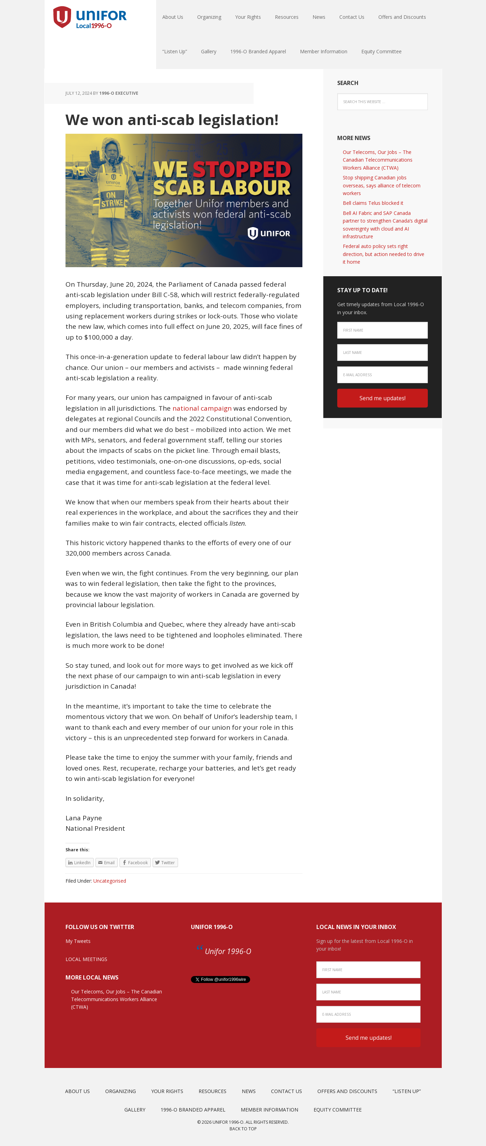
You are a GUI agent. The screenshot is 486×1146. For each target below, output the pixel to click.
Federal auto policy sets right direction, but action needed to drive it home (383, 254)
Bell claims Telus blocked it (373, 203)
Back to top (243, 1129)
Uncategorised (109, 880)
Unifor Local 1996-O (90, 17)
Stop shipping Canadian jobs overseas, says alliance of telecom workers (382, 185)
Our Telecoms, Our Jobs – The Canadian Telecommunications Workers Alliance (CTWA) (377, 160)
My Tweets (78, 941)
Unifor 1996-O (212, 927)
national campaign (202, 408)
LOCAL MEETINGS (86, 959)
